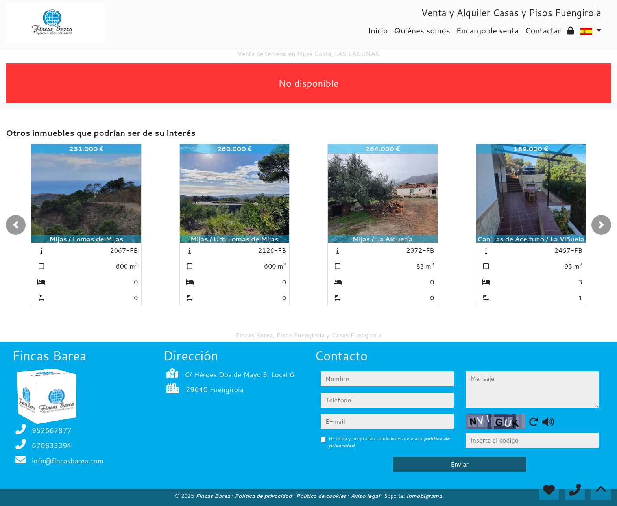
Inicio (378, 30)
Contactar (543, 30)
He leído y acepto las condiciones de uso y (389, 442)
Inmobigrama (424, 495)
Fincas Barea (213, 495)
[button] (16, 225)
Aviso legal (366, 495)
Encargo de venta (487, 30)
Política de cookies (321, 495)
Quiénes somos (422, 30)
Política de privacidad (264, 495)
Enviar (460, 464)
